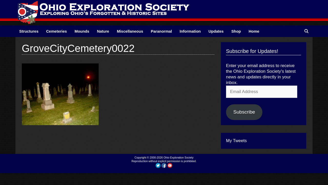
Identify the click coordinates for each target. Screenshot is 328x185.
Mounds (82, 31)
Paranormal (161, 31)
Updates (216, 31)
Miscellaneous (130, 31)
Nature (103, 31)
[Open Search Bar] (306, 31)
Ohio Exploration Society (178, 157)
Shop (236, 31)
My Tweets (236, 140)
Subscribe (244, 112)
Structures (28, 31)
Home (254, 31)
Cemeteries (56, 31)
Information (190, 31)
